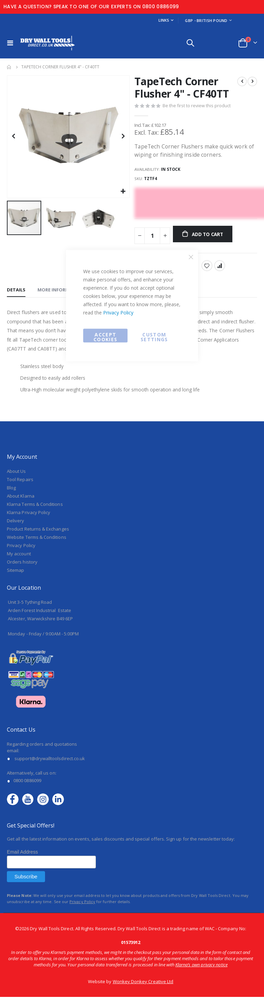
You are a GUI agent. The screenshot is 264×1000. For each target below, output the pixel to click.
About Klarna (20, 499)
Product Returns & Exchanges (38, 532)
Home (9, 67)
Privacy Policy (118, 312)
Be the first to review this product (197, 106)
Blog (11, 491)
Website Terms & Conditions (36, 540)
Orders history (22, 565)
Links (163, 20)
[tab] (16, 292)
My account (19, 557)
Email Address (22, 855)
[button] (123, 192)
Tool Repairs (20, 482)
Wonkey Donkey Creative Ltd (143, 984)
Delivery (15, 524)
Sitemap (15, 573)
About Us (16, 474)
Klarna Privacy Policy (28, 515)
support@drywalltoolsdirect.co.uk (49, 761)
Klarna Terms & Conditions (35, 507)
